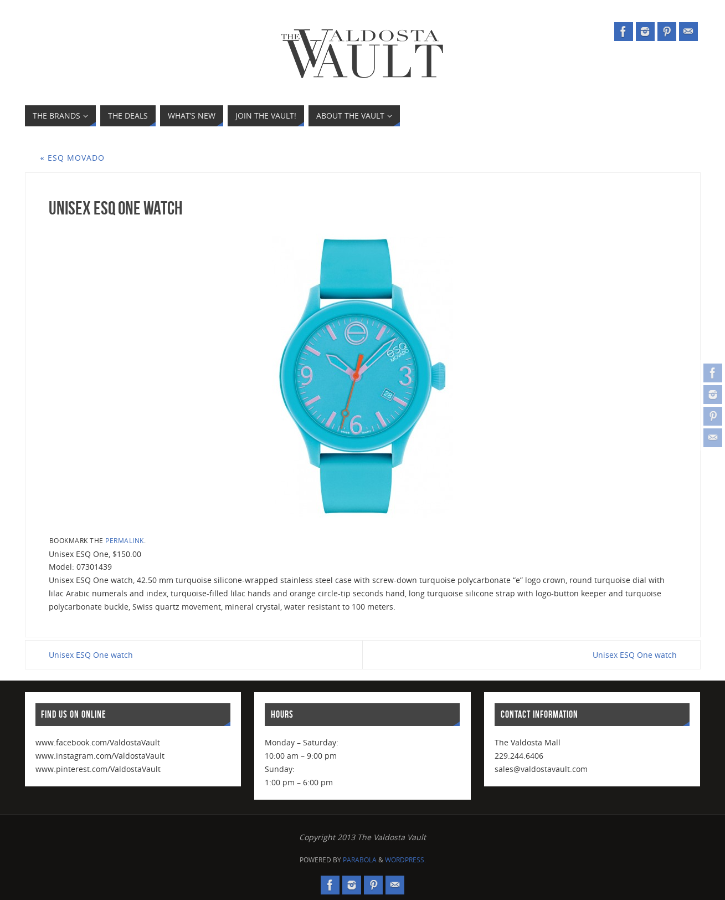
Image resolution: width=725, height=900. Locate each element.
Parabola (360, 860)
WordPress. (405, 860)
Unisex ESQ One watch (91, 655)
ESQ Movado (72, 157)
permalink (124, 540)
